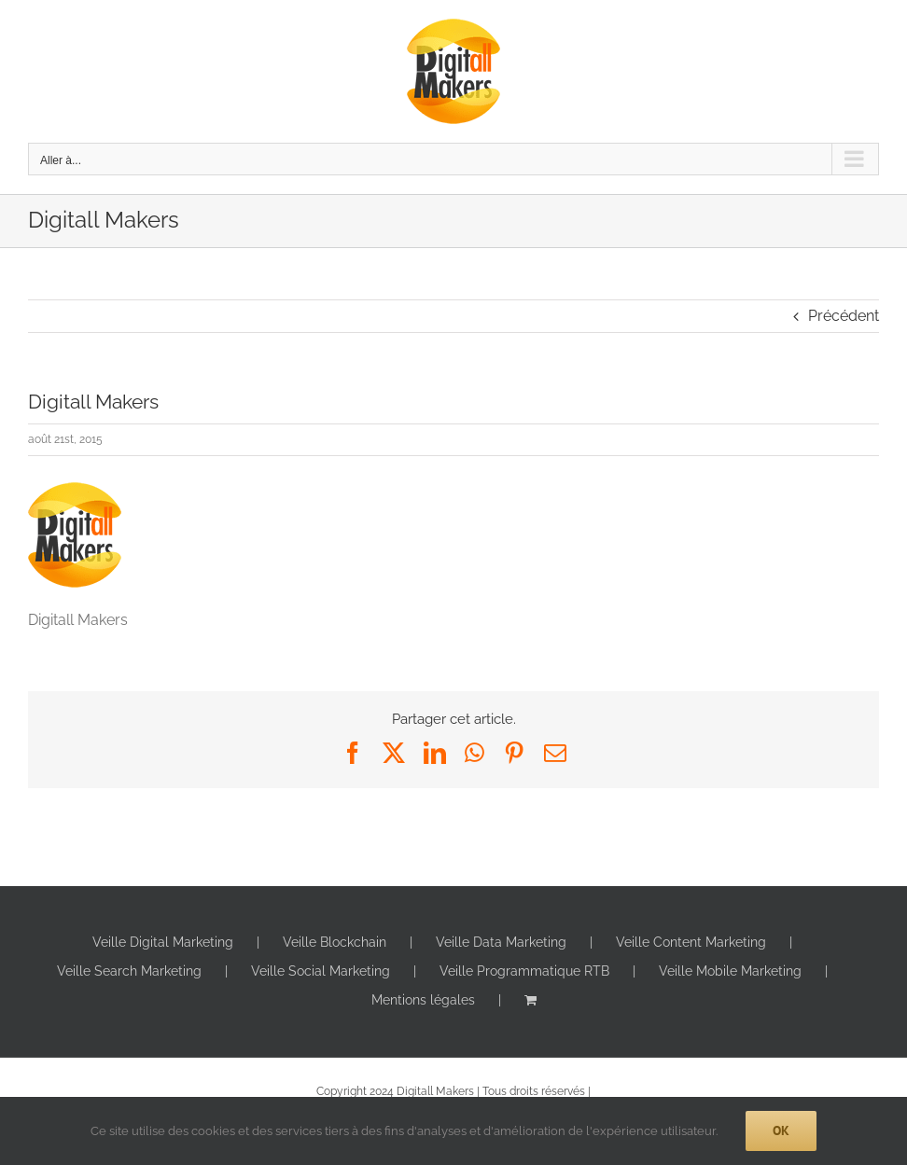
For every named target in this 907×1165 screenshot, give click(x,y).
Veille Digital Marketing (162, 942)
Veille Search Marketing (129, 971)
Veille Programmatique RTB (524, 971)
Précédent (843, 316)
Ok (781, 1130)
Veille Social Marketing (320, 971)
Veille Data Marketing (501, 942)
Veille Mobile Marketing (730, 971)
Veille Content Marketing (691, 942)
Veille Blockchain (334, 942)
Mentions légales (423, 999)
